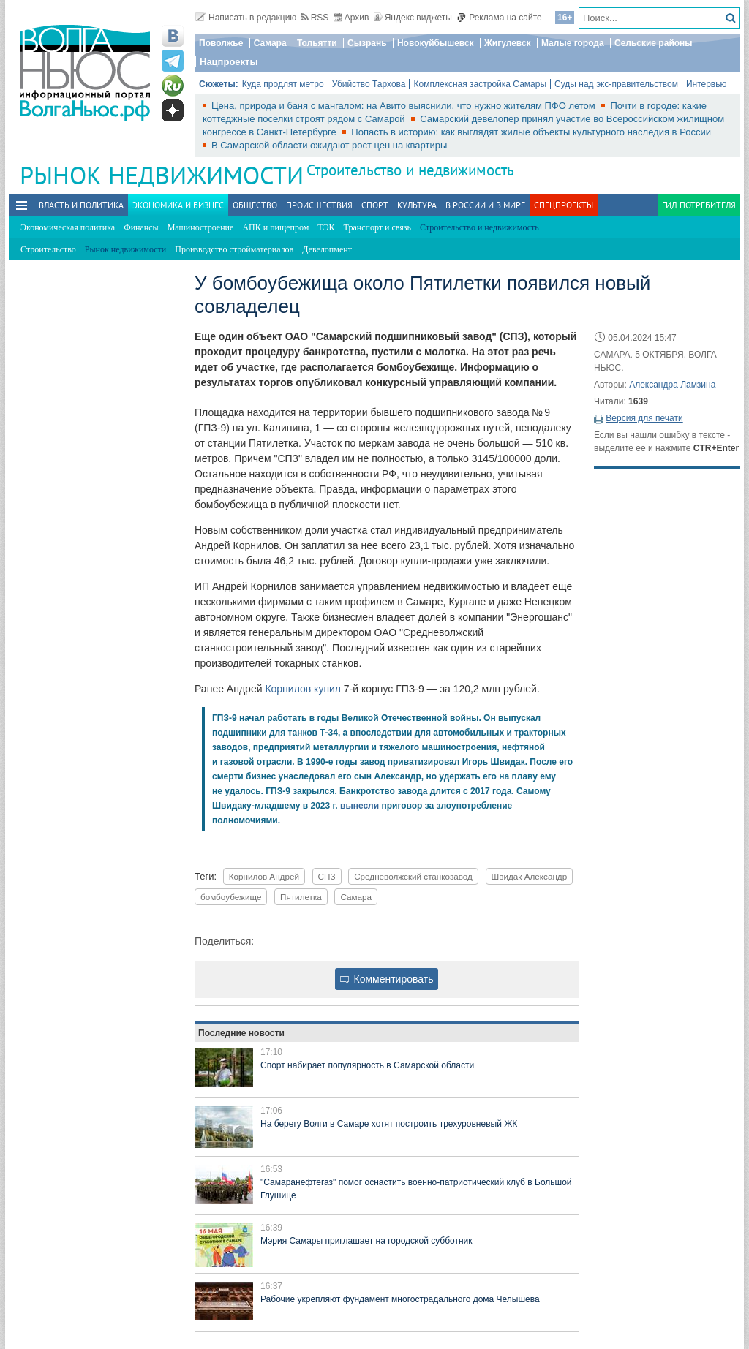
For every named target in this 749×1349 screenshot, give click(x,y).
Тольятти (317, 43)
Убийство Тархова (369, 84)
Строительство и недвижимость (410, 170)
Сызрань (367, 43)
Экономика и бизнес (178, 205)
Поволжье (221, 43)
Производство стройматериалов (234, 249)
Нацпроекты (229, 61)
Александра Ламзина (672, 384)
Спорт (374, 205)
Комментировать (387, 979)
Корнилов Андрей (264, 876)
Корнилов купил (303, 689)
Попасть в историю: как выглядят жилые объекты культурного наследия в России (531, 131)
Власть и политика (81, 205)
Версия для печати (644, 418)
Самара (270, 43)
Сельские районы (653, 43)
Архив (351, 17)
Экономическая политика (67, 227)
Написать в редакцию (245, 17)
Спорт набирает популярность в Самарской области (367, 1065)
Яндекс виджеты (413, 17)
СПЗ (327, 876)
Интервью (706, 84)
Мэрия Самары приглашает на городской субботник (366, 1241)
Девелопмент (327, 249)
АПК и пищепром (275, 227)
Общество (255, 205)
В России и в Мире (485, 205)
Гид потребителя (699, 205)
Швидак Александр (530, 876)
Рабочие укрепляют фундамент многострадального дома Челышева (400, 1299)
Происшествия (319, 205)
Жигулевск (507, 43)
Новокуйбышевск (435, 43)
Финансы (141, 227)
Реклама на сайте (499, 17)
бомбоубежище (230, 897)
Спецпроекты (563, 205)
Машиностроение (201, 227)
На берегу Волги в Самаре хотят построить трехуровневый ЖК (388, 1124)
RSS (315, 17)
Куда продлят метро (283, 84)
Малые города (572, 43)
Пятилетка (301, 897)
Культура (417, 205)
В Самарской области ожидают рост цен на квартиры (329, 145)
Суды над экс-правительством (616, 84)
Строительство (48, 249)
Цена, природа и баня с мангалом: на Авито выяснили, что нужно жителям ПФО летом (404, 105)
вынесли (359, 806)
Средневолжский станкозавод (413, 876)
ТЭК (325, 227)
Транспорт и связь (377, 227)
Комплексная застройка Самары (479, 84)
